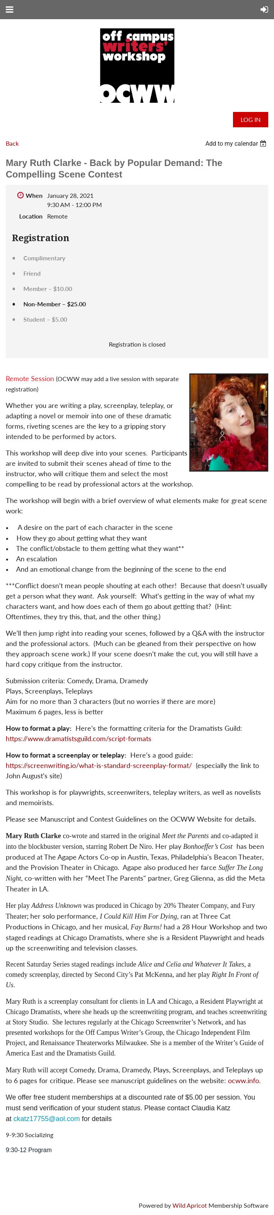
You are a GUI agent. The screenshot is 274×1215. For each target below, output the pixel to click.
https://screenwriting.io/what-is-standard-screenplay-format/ (99, 765)
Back (12, 143)
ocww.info (243, 1080)
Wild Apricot (189, 1205)
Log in (251, 119)
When (34, 195)
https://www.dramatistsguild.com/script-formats (78, 738)
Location (31, 216)
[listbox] (236, 143)
